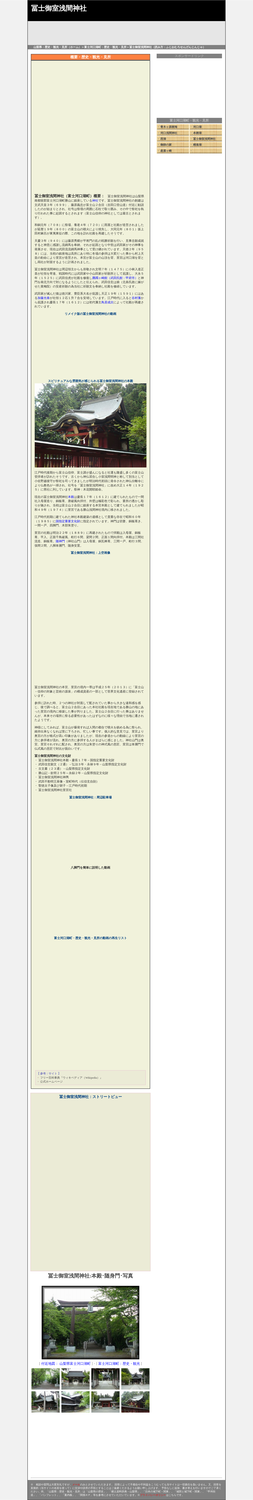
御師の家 (166, 144)
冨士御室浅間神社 (204, 138)
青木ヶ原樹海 (168, 126)
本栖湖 (197, 133)
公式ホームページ (51, 1081)
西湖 (163, 138)
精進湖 (197, 144)
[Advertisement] (90, 160)
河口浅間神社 (168, 133)
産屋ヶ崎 (166, 150)
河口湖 (197, 126)
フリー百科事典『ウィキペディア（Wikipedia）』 (71, 1077)
